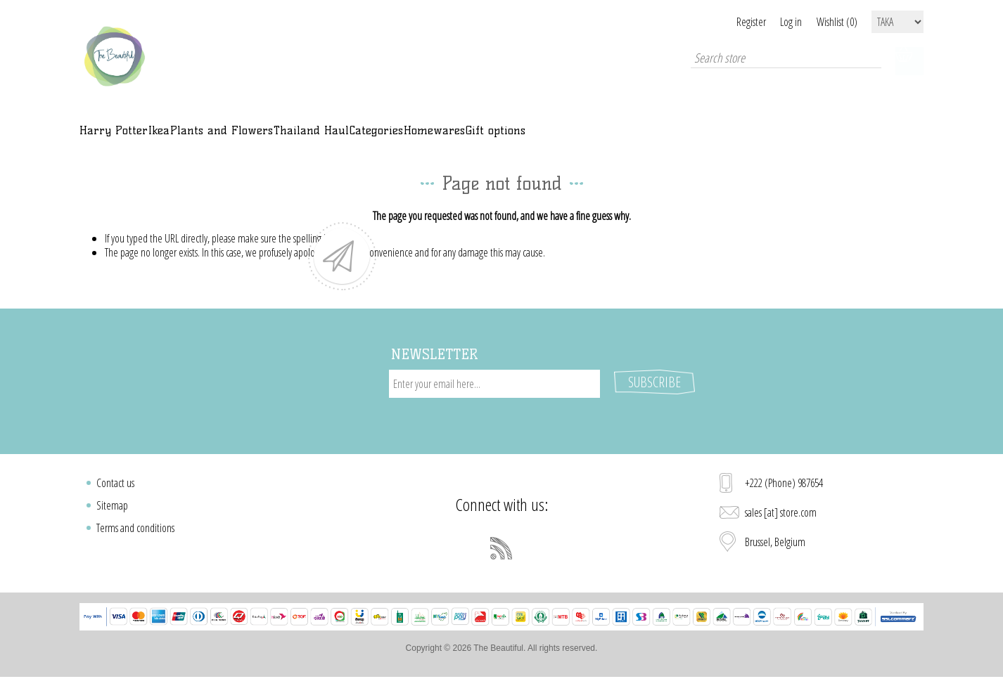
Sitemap (112, 507)
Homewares (635, 138)
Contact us (115, 485)
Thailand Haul (440, 138)
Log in (774, 22)
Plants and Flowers (308, 138)
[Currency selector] (897, 22)
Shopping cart (909, 61)
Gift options (731, 138)
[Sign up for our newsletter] (494, 400)
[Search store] (775, 61)
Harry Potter (131, 138)
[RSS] (501, 550)
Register (717, 22)
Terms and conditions (135, 530)
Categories (543, 138)
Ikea (208, 138)
